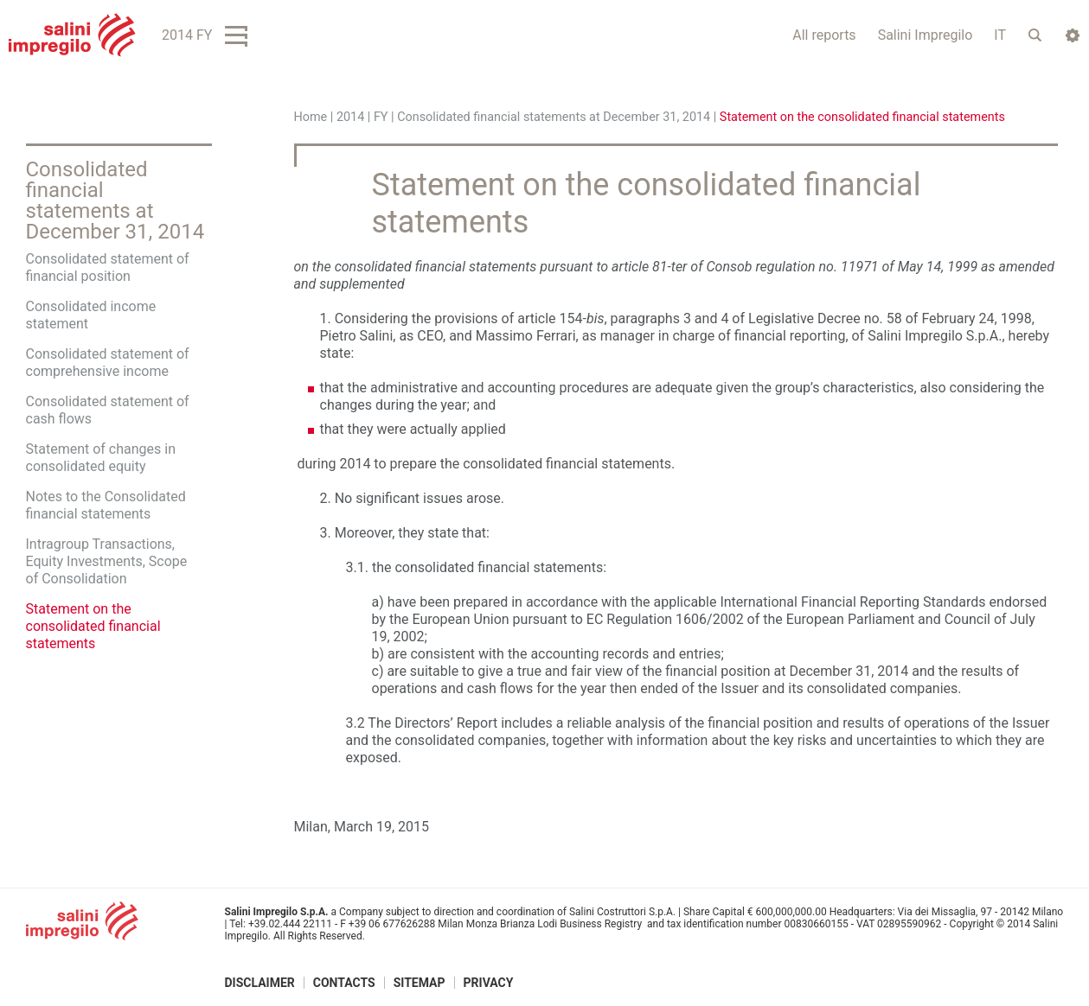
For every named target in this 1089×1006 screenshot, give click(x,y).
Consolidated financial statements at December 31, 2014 (553, 117)
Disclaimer (260, 983)
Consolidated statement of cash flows (107, 410)
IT (1000, 35)
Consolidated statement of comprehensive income (107, 362)
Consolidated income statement (91, 315)
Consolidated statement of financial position (107, 267)
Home (311, 117)
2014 (350, 117)
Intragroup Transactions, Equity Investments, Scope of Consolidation (107, 561)
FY (381, 117)
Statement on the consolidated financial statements (93, 626)
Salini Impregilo (925, 35)
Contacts (344, 983)
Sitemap (419, 983)
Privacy (489, 983)
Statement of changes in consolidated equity (101, 457)
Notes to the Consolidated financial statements (106, 505)
